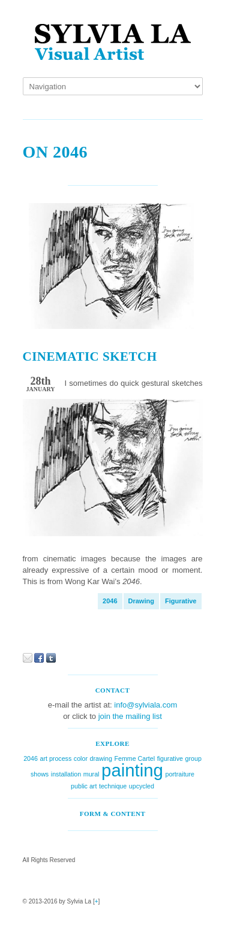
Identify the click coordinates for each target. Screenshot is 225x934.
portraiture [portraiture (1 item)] (179, 774)
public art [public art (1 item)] (84, 786)
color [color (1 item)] (81, 758)
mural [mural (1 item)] (91, 774)
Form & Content (113, 813)
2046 (110, 600)
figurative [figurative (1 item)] (170, 758)
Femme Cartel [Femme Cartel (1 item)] (135, 758)
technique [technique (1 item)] (113, 786)
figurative (181, 600)
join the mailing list (130, 716)
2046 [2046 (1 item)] (30, 758)
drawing (141, 600)
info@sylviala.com (145, 704)
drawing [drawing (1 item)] (101, 758)
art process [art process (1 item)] (56, 758)
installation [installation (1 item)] (66, 774)
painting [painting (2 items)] (132, 770)
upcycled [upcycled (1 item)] (141, 786)
